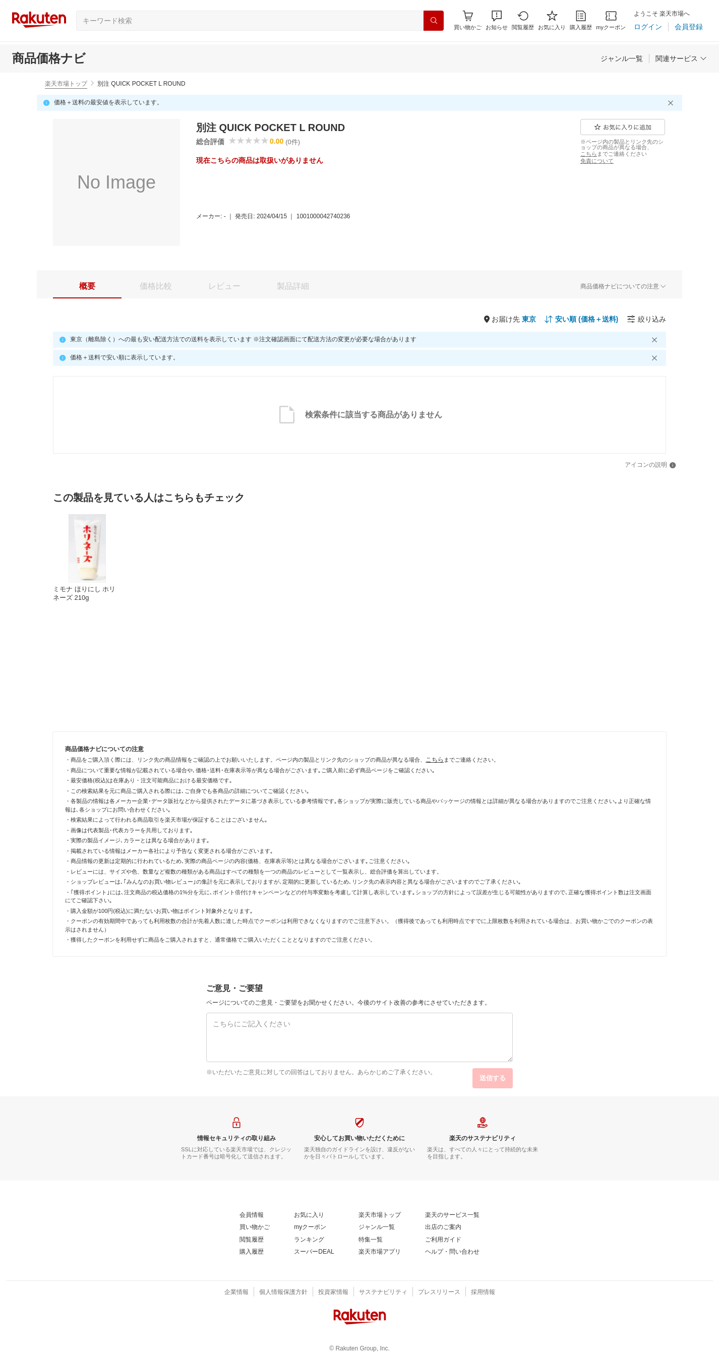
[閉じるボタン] (672, 103)
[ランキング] (309, 1240)
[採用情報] (483, 1292)
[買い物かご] (254, 1227)
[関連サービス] (681, 58)
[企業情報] (236, 1292)
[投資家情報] (333, 1292)
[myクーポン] (611, 20)
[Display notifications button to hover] (468, 20)
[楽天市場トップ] (379, 1215)
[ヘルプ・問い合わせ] (452, 1252)
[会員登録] (689, 26)
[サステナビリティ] (383, 1292)
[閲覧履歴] (523, 20)
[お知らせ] (497, 20)
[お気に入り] (552, 20)
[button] (497, 20)
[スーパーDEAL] (314, 1252)
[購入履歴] (581, 20)
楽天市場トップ (66, 83)
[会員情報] (251, 1215)
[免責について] (597, 160)
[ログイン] (648, 26)
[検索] (434, 21)
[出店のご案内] (443, 1227)
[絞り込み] (646, 319)
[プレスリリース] (439, 1292)
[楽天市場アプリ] (379, 1252)
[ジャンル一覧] (622, 58)
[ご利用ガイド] (443, 1240)
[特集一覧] (370, 1240)
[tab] (87, 286)
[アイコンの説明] (650, 465)
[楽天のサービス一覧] (452, 1215)
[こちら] (588, 153)
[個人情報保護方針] (283, 1292)
